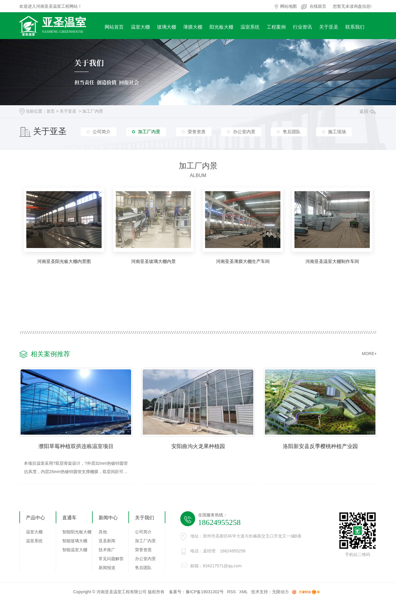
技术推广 (107, 550)
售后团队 (292, 131)
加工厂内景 (92, 111)
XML (243, 592)
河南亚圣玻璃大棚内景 (153, 261)
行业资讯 (302, 27)
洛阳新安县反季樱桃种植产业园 (320, 446)
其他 (103, 532)
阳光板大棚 (221, 27)
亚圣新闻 (107, 541)
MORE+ (369, 353)
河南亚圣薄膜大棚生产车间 (243, 261)
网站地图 (288, 6)
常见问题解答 (111, 559)
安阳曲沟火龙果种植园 (198, 446)
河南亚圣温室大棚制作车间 (332, 261)
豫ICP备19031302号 (205, 592)
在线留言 (318, 6)
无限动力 (280, 592)
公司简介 (102, 131)
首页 (50, 111)
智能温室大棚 (74, 550)
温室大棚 (140, 27)
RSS (231, 592)
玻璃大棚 (166, 27)
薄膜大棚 (192, 27)
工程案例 (276, 27)
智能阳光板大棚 (76, 532)
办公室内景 (244, 131)
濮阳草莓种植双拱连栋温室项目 (76, 446)
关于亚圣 (328, 27)
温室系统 (250, 27)
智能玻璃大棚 (74, 541)
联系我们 (354, 27)
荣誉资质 (197, 131)
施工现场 (337, 131)
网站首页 (114, 27)
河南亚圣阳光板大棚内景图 (64, 261)
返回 (367, 111)
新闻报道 (107, 568)
